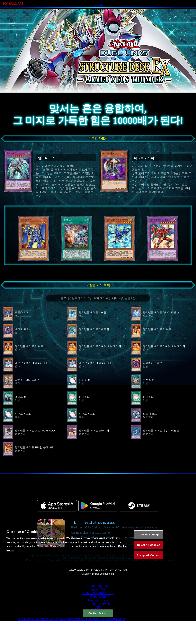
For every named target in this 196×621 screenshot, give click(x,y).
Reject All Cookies (148, 549)
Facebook (95, 586)
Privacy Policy (98, 600)
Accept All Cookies (149, 559)
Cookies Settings (98, 613)
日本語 (98, 5)
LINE (107, 586)
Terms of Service (98, 604)
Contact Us (98, 596)
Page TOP (98, 589)
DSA (98, 607)
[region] (98, 549)
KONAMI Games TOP (98, 593)
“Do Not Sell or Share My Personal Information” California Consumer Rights (71, 619)
